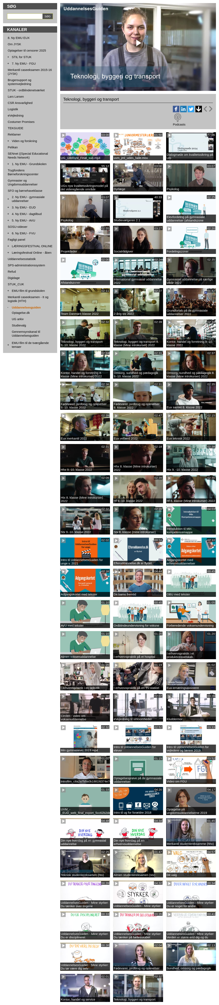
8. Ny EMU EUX (19, 38)
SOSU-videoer (17, 226)
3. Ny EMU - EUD (24, 207)
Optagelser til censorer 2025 (27, 50)
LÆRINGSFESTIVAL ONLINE (32, 246)
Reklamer (14, 134)
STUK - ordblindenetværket (26, 90)
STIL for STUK (22, 57)
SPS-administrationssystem (26, 265)
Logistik (13, 109)
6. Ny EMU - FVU (23, 233)
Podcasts (179, 124)
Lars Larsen (16, 96)
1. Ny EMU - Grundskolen (29, 164)
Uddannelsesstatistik (22, 259)
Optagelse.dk (21, 312)
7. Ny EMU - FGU (24, 63)
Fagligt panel (16, 239)
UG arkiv (18, 319)
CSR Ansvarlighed (20, 103)
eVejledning (16, 115)
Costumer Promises (21, 121)
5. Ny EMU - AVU (23, 220)
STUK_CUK (16, 284)
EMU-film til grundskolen (28, 290)
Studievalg (19, 325)
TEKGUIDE (15, 128)
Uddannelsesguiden (26, 307)
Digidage (14, 278)
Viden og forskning (24, 141)
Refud (12, 271)
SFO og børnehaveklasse (25, 190)
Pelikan (13, 147)
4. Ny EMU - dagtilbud (27, 214)
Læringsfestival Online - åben (31, 252)
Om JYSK (14, 44)
